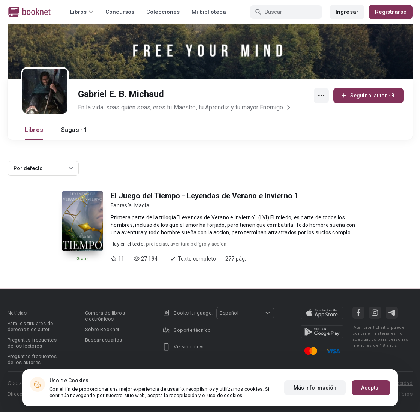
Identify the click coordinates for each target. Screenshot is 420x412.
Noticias (17, 313)
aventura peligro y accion (198, 244)
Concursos (119, 12)
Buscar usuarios (103, 340)
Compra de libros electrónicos (105, 316)
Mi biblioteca (209, 12)
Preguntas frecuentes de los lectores (32, 343)
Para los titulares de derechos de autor (30, 326)
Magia (141, 205)
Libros (34, 129)
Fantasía (121, 205)
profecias (157, 244)
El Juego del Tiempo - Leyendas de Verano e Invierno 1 (204, 195)
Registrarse (390, 12)
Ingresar (347, 12)
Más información (315, 388)
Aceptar (371, 388)
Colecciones (163, 12)
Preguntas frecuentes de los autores (32, 359)
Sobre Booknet (102, 329)
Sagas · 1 (74, 129)
